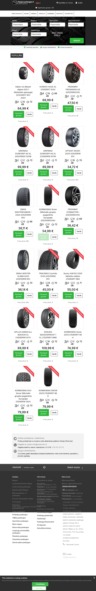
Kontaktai (59, 13)
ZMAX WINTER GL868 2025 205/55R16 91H (23, 276)
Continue (40, 584)
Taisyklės (41, 503)
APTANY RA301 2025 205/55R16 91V (73, 154)
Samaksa (34, 13)
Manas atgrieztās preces (72, 484)
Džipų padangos (18, 511)
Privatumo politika (44, 499)
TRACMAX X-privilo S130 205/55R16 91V (48, 276)
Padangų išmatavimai (45, 522)
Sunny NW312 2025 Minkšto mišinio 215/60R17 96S (72, 276)
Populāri (17, 55)
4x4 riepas (16, 502)
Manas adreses (68, 490)
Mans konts (66, 477)
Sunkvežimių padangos (21, 487)
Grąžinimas (50, 13)
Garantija (42, 13)
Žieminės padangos (20, 536)
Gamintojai (41, 519)
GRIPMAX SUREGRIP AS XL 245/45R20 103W (23, 154)
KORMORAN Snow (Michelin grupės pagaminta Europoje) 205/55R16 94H (48, 215)
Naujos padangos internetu (48, 496)
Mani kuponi (66, 499)
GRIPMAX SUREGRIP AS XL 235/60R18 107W (48, 154)
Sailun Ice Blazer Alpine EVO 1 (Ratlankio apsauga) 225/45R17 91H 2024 (23, 92)
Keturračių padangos (20, 527)
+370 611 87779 (57, 447)
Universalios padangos (21, 542)
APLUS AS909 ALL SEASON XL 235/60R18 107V (23, 335)
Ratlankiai (16, 505)
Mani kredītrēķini (68, 487)
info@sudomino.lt (39, 444)
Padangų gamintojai (45, 515)
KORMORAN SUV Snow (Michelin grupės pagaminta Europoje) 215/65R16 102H (23, 396)
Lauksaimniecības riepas (22, 484)
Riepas (15, 480)
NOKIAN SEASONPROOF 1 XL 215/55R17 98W (48, 335)
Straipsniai (41, 525)
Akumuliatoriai (18, 508)
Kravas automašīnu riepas (22, 499)
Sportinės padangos (20, 521)
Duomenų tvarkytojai (45, 509)
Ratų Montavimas (44, 528)
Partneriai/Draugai (44, 512)
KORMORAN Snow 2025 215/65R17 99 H (73, 335)
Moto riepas (17, 524)
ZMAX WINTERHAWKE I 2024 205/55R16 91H (23, 213)
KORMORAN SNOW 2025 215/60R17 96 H (48, 393)
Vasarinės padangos (20, 539)
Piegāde (26, 13)
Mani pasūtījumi (68, 480)
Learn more (39, 588)
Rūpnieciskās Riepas (20, 490)
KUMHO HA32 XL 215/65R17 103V (48, 88)
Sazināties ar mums (45, 480)
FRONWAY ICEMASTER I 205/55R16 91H (73, 212)
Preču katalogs (17, 13)
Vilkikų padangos (19, 518)
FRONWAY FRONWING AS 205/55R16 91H (73, 89)
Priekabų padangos (19, 515)
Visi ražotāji (69, 13)
